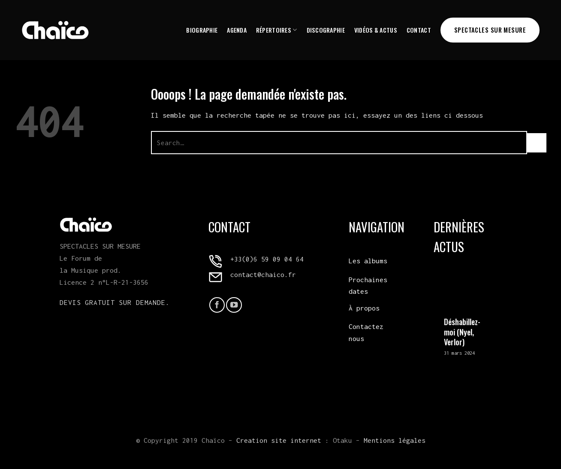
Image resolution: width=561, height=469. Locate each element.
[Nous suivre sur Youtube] (233, 305)
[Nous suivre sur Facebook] (217, 305)
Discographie (326, 29)
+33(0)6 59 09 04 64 (267, 259)
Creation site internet (278, 440)
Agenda (237, 29)
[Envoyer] (536, 142)
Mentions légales (394, 440)
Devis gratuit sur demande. (115, 302)
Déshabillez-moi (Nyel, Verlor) (462, 332)
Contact (419, 29)
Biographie (201, 29)
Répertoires (276, 29)
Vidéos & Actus (375, 29)
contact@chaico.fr (263, 274)
